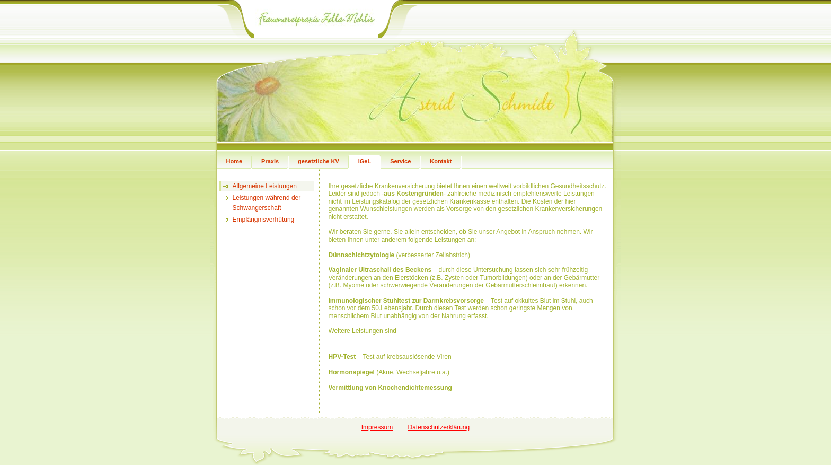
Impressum (377, 427)
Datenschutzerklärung (439, 427)
